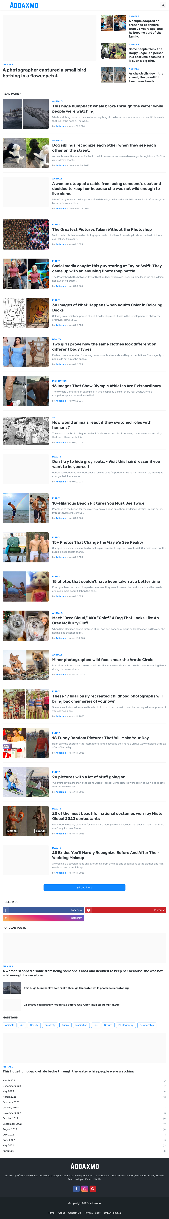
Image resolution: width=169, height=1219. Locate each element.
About (61, 1212)
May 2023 (84, 1091)
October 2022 (84, 1118)
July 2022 (84, 1135)
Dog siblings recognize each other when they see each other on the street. (104, 148)
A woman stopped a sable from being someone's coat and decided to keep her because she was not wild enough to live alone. (106, 188)
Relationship (147, 1025)
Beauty (34, 1025)
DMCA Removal (112, 1212)
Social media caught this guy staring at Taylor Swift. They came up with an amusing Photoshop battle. (107, 268)
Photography (125, 1025)
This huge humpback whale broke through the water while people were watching (107, 109)
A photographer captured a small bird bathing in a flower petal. (44, 73)
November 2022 (84, 1113)
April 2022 (84, 1151)
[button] (4, 5)
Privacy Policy (92, 1212)
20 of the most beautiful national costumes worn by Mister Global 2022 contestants (108, 816)
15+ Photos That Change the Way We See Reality (97, 542)
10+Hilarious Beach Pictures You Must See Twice (98, 503)
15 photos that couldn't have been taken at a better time (106, 581)
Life (96, 1025)
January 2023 (84, 1108)
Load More (85, 887)
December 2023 (84, 1086)
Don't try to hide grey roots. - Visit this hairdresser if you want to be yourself (106, 464)
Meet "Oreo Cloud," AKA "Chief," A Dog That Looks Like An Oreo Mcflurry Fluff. (105, 620)
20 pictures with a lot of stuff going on (88, 777)
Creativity (50, 1025)
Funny (65, 1025)
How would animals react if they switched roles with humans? (101, 425)
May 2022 (84, 1146)
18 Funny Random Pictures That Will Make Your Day (100, 738)
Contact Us (74, 1212)
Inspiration (81, 1025)
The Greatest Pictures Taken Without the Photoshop (102, 229)
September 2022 (84, 1124)
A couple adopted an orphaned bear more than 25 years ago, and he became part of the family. (146, 28)
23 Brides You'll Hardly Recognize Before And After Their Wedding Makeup (105, 855)
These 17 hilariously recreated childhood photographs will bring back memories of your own (107, 699)
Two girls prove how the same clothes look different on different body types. (104, 347)
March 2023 (84, 1097)
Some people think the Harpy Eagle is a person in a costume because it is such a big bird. (146, 54)
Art (22, 1025)
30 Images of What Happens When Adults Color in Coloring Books (107, 308)
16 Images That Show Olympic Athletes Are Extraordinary (106, 386)
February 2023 (84, 1102)
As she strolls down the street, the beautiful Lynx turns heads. (146, 77)
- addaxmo (94, 1203)
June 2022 (84, 1140)
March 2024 (84, 1081)
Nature (108, 1025)
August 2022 (84, 1129)
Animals (9, 1025)
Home (51, 1212)
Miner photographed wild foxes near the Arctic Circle (102, 659)
